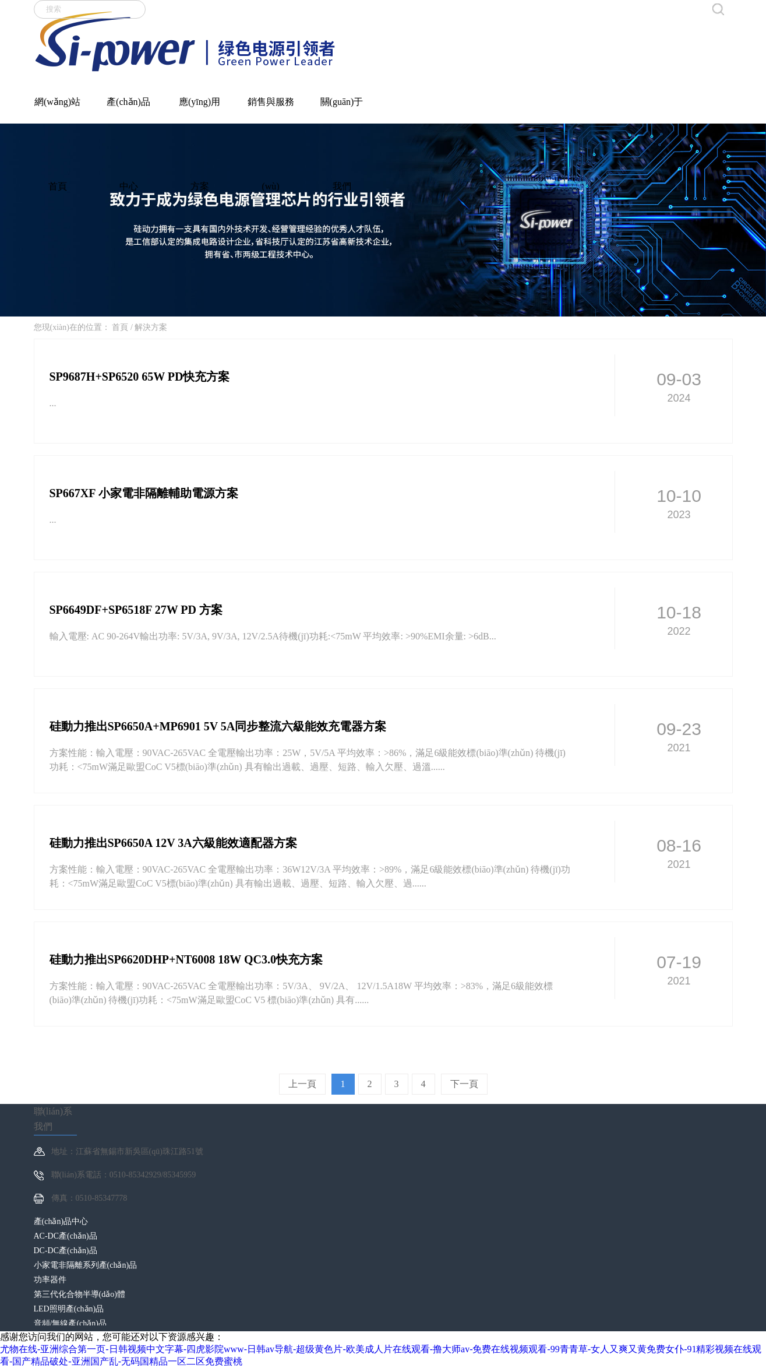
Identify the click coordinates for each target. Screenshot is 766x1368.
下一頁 (464, 1084)
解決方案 (151, 327)
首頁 (120, 327)
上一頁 (302, 1084)
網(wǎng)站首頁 (57, 106)
